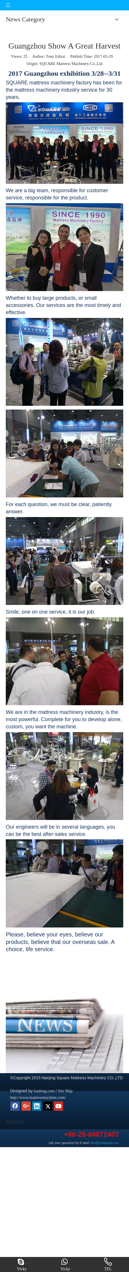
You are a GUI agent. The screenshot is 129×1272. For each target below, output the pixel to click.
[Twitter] (47, 1106)
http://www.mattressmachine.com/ (38, 1097)
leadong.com (43, 1091)
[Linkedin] (36, 1106)
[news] (64, 1031)
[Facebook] (15, 1106)
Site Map (65, 1091)
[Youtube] (58, 1106)
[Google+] (26, 1106)
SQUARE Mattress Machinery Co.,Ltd (70, 64)
